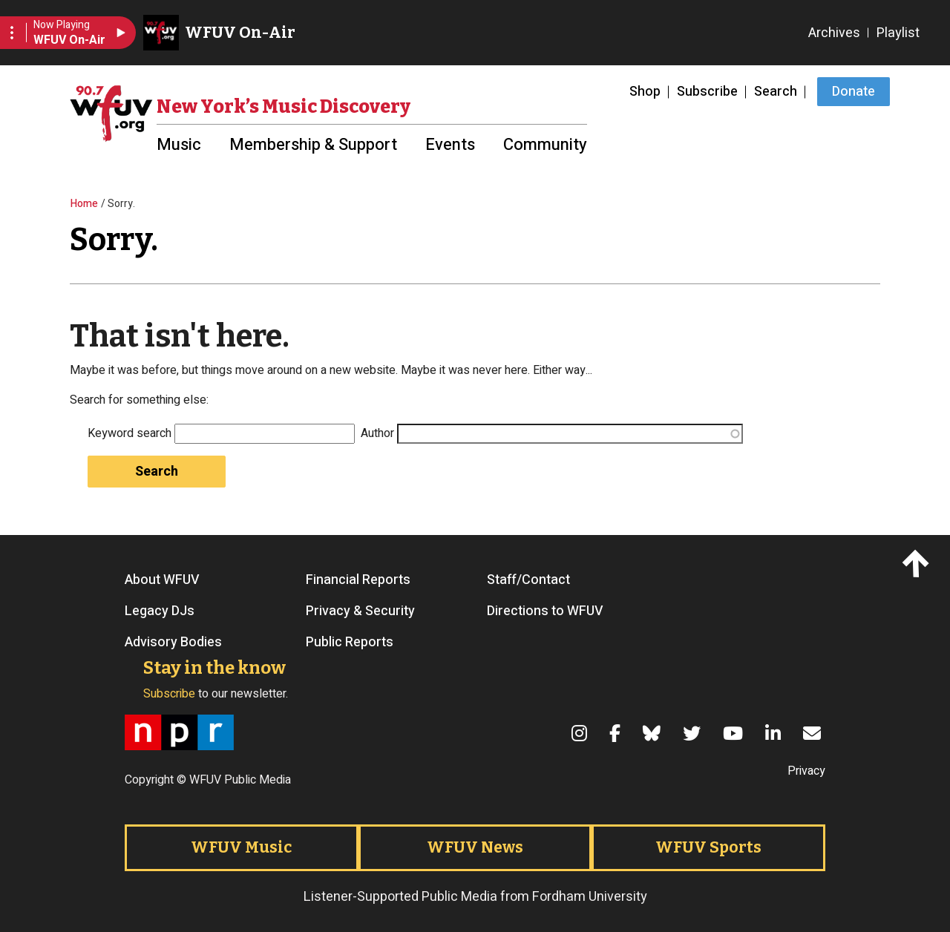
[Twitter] (694, 733)
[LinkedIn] (775, 733)
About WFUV (162, 580)
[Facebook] (617, 733)
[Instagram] (581, 733)
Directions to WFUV (545, 611)
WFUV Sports (708, 847)
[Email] (814, 733)
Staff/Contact (528, 580)
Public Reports (349, 642)
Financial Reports (358, 580)
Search (775, 92)
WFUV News (475, 847)
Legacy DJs (159, 611)
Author (377, 433)
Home (84, 203)
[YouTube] (735, 733)
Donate (853, 92)
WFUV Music (241, 847)
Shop (645, 92)
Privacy (806, 771)
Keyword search (129, 433)
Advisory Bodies (173, 642)
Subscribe (707, 92)
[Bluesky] (654, 733)
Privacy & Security (360, 611)
